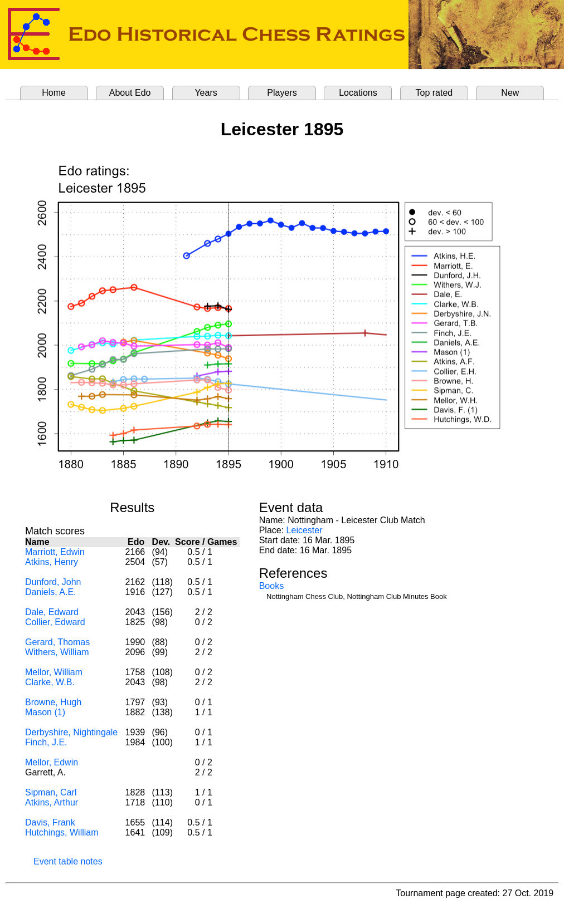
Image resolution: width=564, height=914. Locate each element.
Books (271, 586)
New (510, 92)
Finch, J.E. (46, 742)
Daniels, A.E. (50, 592)
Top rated (434, 92)
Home (54, 92)
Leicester (304, 530)
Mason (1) (45, 712)
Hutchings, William (62, 832)
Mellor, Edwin (51, 762)
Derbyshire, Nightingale (71, 732)
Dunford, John (53, 582)
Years (206, 92)
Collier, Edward (55, 622)
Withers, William (57, 652)
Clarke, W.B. (50, 682)
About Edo (130, 92)
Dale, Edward (52, 612)
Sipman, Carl (50, 792)
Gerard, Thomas (57, 642)
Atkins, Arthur (51, 802)
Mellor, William (53, 672)
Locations (358, 92)
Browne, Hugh (53, 702)
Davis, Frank (50, 822)
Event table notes (68, 861)
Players (281, 92)
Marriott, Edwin (55, 552)
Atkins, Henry (51, 562)
